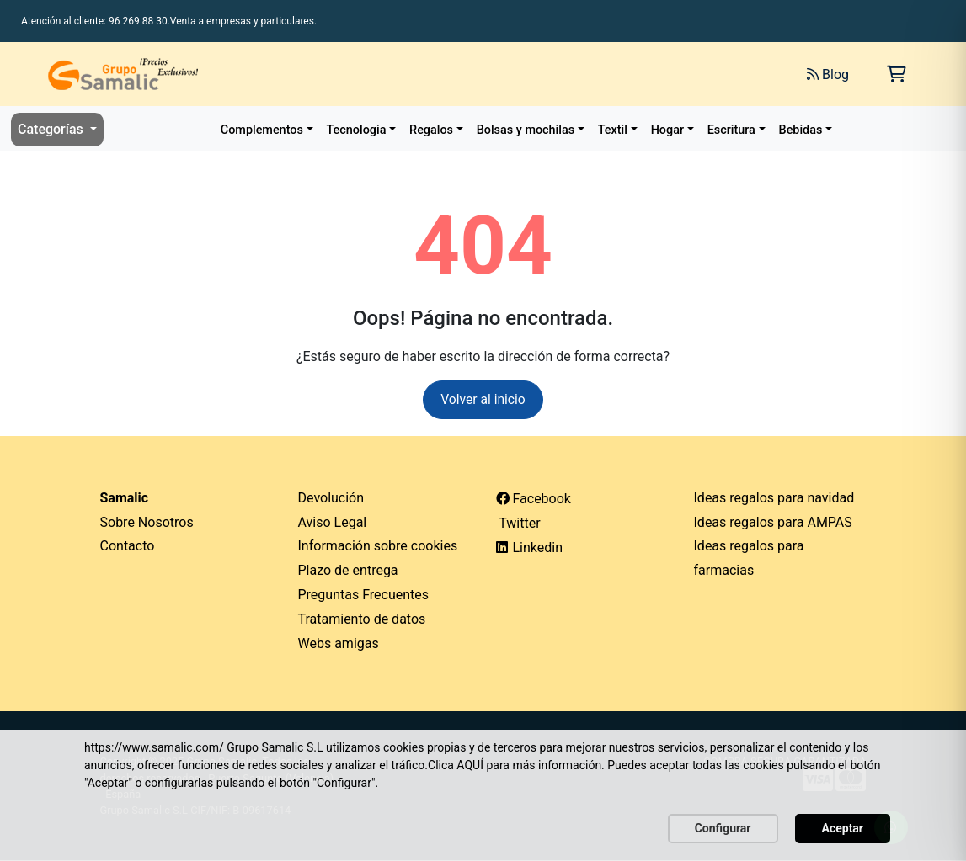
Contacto (127, 547)
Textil (612, 130)
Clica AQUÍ (455, 765)
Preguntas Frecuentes (364, 595)
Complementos (262, 130)
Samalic (124, 498)
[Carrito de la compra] (896, 74)
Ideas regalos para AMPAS (773, 522)
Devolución (331, 498)
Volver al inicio (483, 399)
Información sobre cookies (378, 547)
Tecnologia (357, 130)
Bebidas (801, 130)
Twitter (518, 523)
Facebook (533, 499)
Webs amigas (338, 643)
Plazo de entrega (348, 571)
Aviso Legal (332, 522)
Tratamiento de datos (362, 619)
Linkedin (529, 548)
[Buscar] (606, 74)
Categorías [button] (52, 129)
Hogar (667, 130)
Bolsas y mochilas (525, 130)
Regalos (431, 130)
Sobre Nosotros (147, 522)
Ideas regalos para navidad (774, 498)
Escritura (731, 130)
